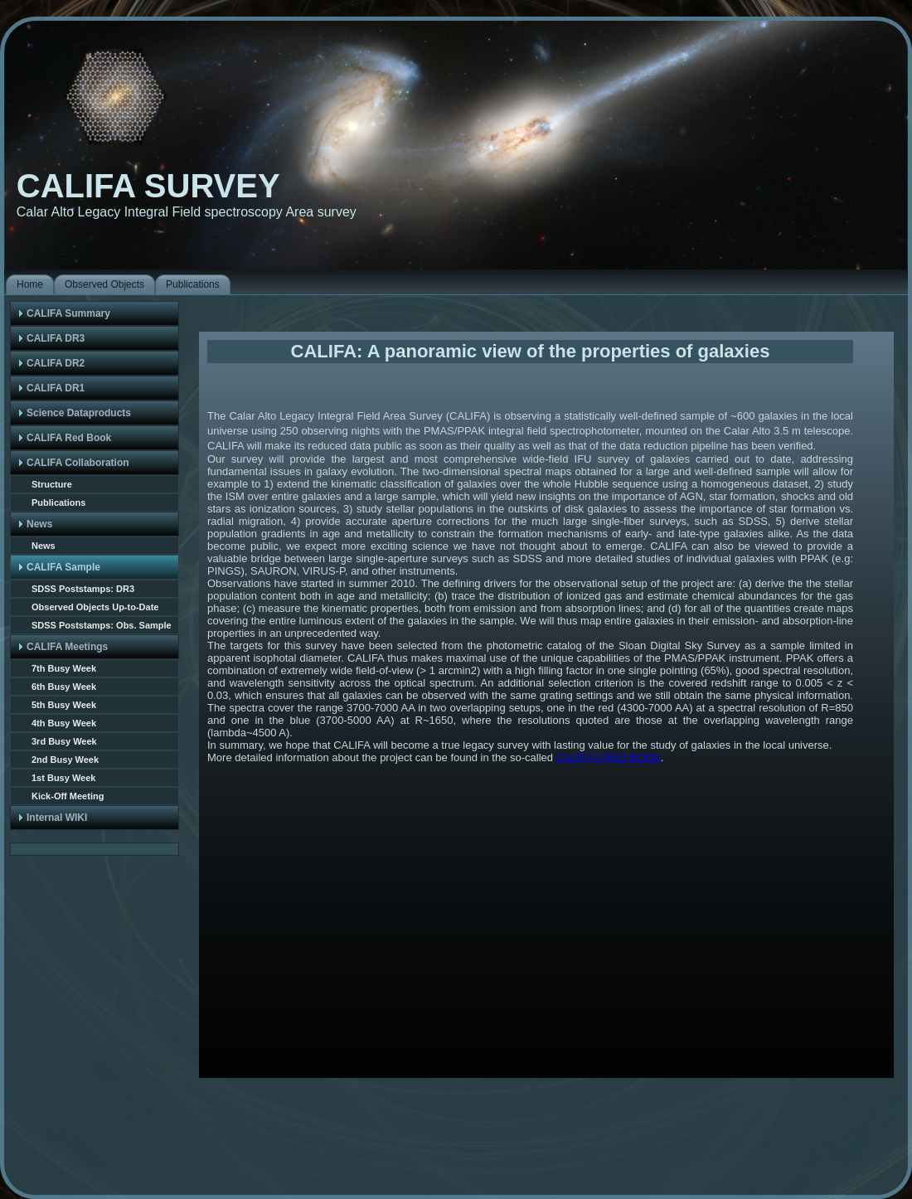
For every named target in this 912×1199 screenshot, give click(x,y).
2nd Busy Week (65, 760)
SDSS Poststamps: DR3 (83, 589)
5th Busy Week (64, 705)
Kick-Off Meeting (68, 796)
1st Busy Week (63, 778)
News (44, 546)
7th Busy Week (64, 668)
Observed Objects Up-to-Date (95, 607)
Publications (58, 502)
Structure (52, 484)
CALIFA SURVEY (148, 185)
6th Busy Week (64, 687)
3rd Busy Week (64, 741)
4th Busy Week (64, 723)
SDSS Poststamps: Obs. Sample (102, 625)
